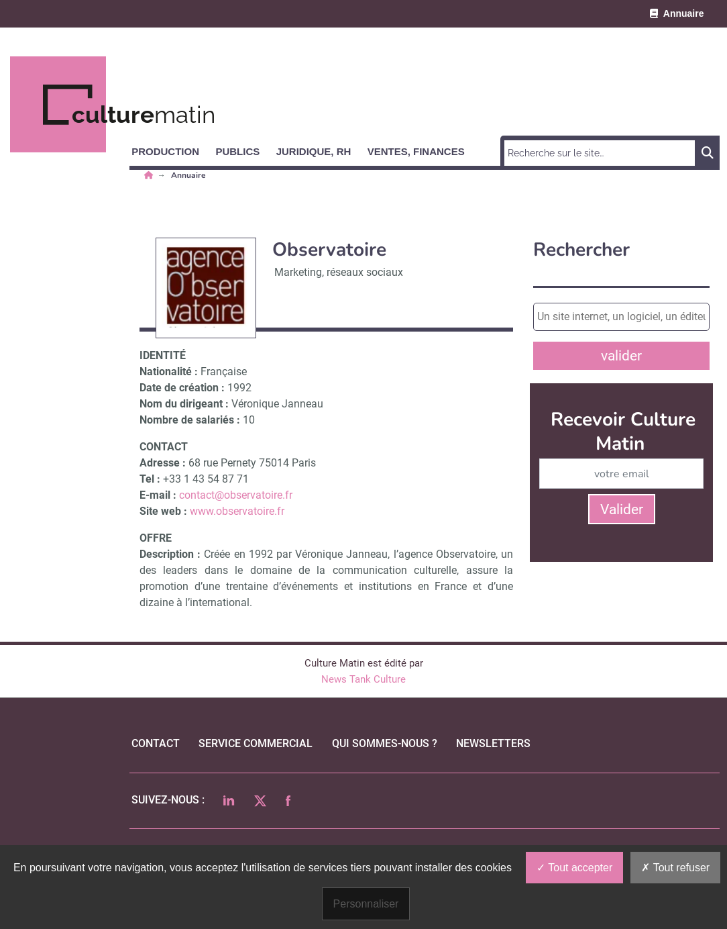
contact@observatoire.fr (235, 495)
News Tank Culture (363, 679)
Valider (621, 509)
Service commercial (256, 743)
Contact (155, 743)
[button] (171, 149)
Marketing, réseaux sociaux (338, 272)
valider (621, 356)
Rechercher (581, 250)
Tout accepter (574, 867)
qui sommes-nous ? (384, 743)
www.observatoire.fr (237, 511)
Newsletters (493, 743)
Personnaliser (366, 904)
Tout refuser (675, 867)
